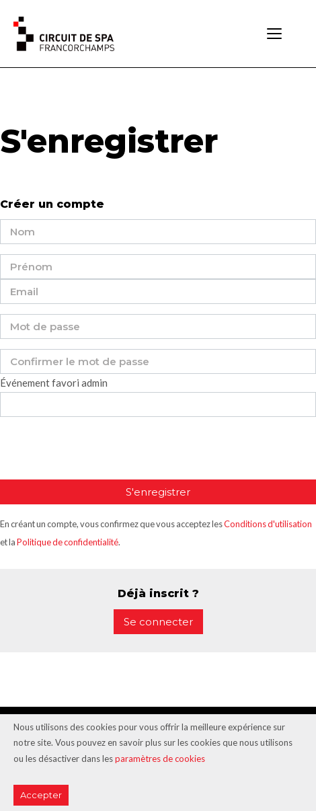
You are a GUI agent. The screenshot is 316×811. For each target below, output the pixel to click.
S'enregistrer (158, 492)
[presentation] (102, 453)
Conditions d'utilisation (268, 523)
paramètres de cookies (160, 758)
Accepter (41, 794)
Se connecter (158, 621)
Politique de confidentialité (67, 542)
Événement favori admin (54, 383)
